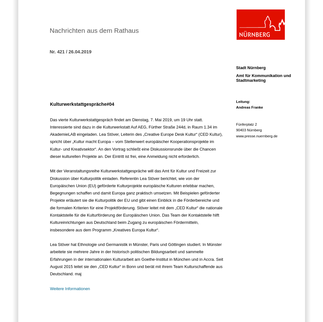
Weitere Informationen (70, 288)
